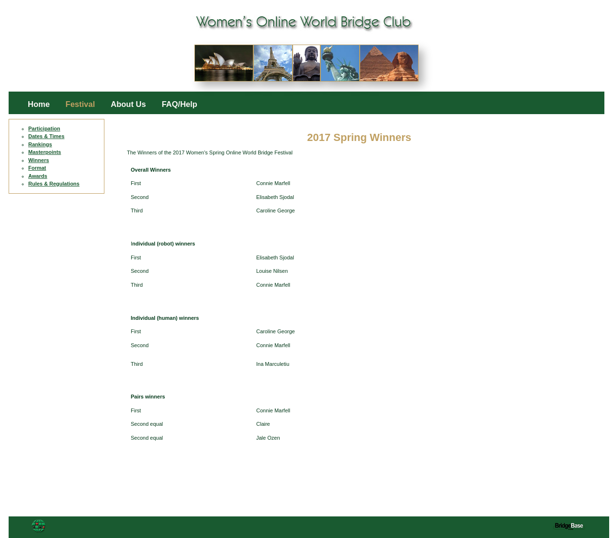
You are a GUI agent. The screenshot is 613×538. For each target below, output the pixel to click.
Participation (44, 128)
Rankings (40, 144)
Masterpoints (44, 152)
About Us (128, 104)
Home (39, 104)
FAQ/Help (179, 104)
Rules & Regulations (53, 184)
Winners (38, 160)
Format (37, 168)
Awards (37, 176)
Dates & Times (46, 136)
